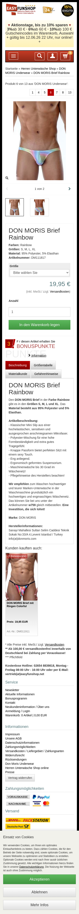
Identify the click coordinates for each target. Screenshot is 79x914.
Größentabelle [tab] (43, 365)
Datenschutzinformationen (22, 742)
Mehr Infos (39, 905)
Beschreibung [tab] (18, 365)
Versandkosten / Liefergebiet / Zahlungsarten (34, 751)
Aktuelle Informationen (20, 694)
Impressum (12, 734)
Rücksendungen (16, 759)
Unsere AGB (13, 738)
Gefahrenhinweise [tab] (46, 374)
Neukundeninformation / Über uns (27, 707)
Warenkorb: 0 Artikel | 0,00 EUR (26, 715)
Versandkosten (60, 291)
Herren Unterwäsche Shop (38, 68)
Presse (10, 772)
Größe (14, 266)
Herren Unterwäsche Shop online (27, 768)
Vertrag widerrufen (20, 777)
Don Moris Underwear (19, 763)
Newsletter (12, 690)
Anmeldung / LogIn (17, 711)
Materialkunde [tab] (18, 374)
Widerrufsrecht (14, 755)
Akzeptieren (39, 879)
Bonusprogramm (16, 698)
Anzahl (13, 300)
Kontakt (10, 702)
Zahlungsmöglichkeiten (20, 747)
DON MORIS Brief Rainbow (51, 73)
